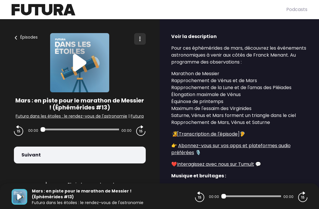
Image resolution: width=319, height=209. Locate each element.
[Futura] (149, 9)
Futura (137, 116)
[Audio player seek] (80, 129)
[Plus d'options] (140, 39)
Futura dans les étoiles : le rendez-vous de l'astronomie (71, 116)
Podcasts (296, 9)
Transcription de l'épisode (208, 134)
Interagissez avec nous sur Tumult (215, 164)
